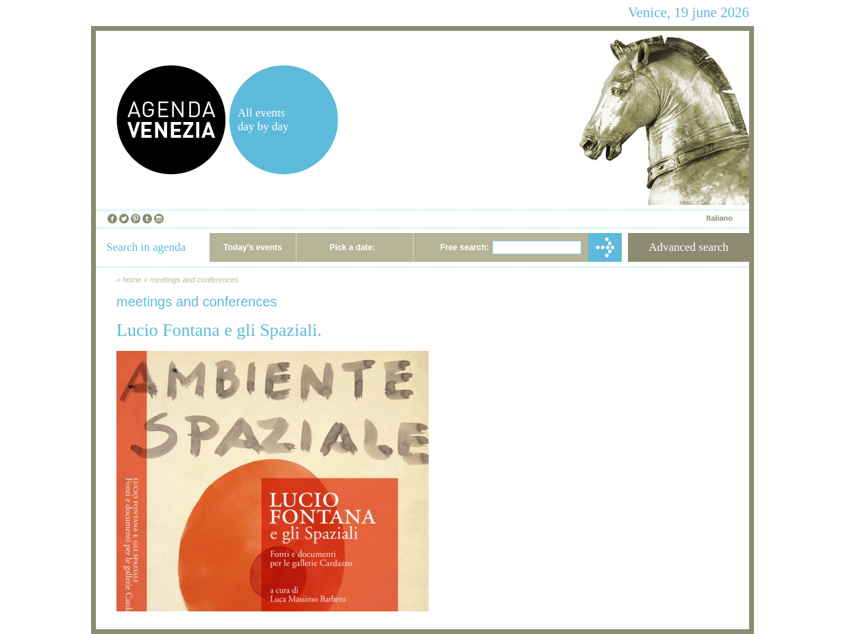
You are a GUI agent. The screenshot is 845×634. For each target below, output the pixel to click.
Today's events (252, 247)
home (132, 280)
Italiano (719, 218)
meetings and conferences (194, 280)
